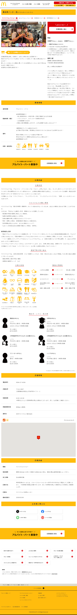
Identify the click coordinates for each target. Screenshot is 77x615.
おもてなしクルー (25, 18)
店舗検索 (40, 593)
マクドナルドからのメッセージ (15, 4)
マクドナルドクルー (9, 18)
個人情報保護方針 (16, 606)
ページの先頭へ (38, 588)
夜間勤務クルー (52, 18)
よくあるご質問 (59, 5)
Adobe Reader (54, 573)
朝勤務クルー (38, 18)
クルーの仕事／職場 (27, 4)
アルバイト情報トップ (5, 593)
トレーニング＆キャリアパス (46, 4)
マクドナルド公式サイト (6, 606)
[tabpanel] (23, 34)
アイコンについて (69, 420)
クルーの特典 (37, 4)
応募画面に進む (61, 29)
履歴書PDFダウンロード (27, 571)
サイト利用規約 (24, 606)
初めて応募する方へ (70, 5)
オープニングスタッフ (61, 593)
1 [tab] (23, 48)
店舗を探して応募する (65, 2)
